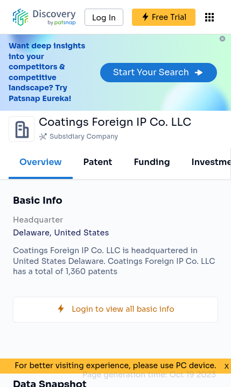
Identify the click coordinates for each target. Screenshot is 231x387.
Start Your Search (158, 72)
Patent (98, 162)
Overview (40, 162)
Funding (152, 162)
